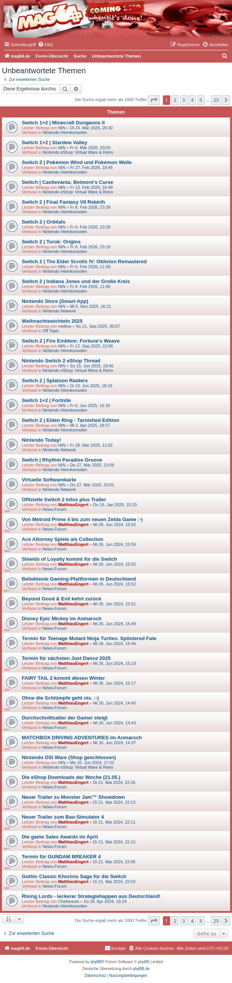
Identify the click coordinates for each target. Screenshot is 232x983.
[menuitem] (45, 44)
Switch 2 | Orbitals (43, 222)
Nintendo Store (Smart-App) (55, 301)
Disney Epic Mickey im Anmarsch (62, 618)
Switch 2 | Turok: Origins (51, 242)
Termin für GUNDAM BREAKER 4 (61, 856)
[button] (154, 100)
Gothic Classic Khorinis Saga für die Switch (74, 876)
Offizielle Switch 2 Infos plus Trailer (64, 499)
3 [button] (183, 100)
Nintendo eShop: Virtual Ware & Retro (77, 152)
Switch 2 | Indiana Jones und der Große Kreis (76, 281)
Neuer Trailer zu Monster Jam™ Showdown (73, 797)
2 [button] (175, 100)
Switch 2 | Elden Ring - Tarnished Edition (70, 420)
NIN (61, 127)
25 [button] (216, 100)
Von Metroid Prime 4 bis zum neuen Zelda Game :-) (82, 519)
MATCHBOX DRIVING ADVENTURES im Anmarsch (82, 737)
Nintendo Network (59, 311)
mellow (64, 326)
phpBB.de (141, 969)
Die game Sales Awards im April (60, 837)
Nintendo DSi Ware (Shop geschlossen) (69, 757)
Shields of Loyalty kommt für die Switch (69, 559)
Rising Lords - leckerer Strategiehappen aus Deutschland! (91, 896)
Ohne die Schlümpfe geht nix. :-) (60, 698)
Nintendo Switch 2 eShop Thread (61, 361)
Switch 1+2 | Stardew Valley (54, 142)
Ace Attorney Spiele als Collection (62, 539)
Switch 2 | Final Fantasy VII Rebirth (63, 202)
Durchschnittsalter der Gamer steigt (65, 718)
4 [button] (192, 100)
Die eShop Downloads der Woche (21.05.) (71, 777)
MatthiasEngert (73, 504)
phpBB (96, 962)
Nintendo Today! (41, 440)
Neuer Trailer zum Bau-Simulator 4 (63, 817)
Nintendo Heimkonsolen (64, 132)
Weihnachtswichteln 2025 (52, 321)
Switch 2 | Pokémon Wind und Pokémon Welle (77, 162)
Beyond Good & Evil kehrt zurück (62, 599)
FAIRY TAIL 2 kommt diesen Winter (63, 678)
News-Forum (54, 509)
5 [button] (201, 100)
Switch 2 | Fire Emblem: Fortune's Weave (70, 341)
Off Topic (50, 330)
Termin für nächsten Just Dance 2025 (66, 658)
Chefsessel (68, 901)
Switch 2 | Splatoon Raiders (55, 380)
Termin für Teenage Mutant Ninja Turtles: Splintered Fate (89, 638)
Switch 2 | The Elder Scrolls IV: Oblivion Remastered (84, 261)
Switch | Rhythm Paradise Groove (62, 460)
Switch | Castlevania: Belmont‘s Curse (67, 182)
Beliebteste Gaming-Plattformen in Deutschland (79, 579)
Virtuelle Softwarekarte (49, 480)
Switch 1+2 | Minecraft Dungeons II (63, 122)
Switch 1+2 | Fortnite (46, 400)
